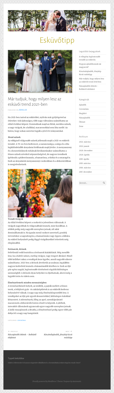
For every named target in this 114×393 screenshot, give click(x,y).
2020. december (86, 151)
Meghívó (83, 113)
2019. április (84, 159)
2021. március (85, 142)
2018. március (85, 168)
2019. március (85, 163)
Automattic (77, 381)
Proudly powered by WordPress (44, 381)
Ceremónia (21, 320)
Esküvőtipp (57, 40)
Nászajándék (84, 118)
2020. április (84, 155)
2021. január (84, 146)
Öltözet (82, 122)
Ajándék (82, 105)
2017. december (85, 172)
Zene (81, 126)
